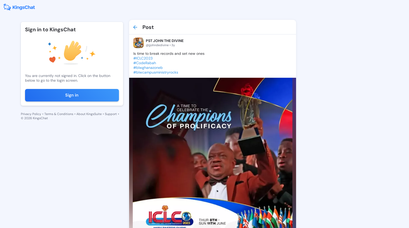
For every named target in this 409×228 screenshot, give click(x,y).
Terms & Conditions (58, 114)
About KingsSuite (89, 114)
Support (111, 114)
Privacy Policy (31, 114)
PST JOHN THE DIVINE (165, 40)
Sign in (72, 95)
